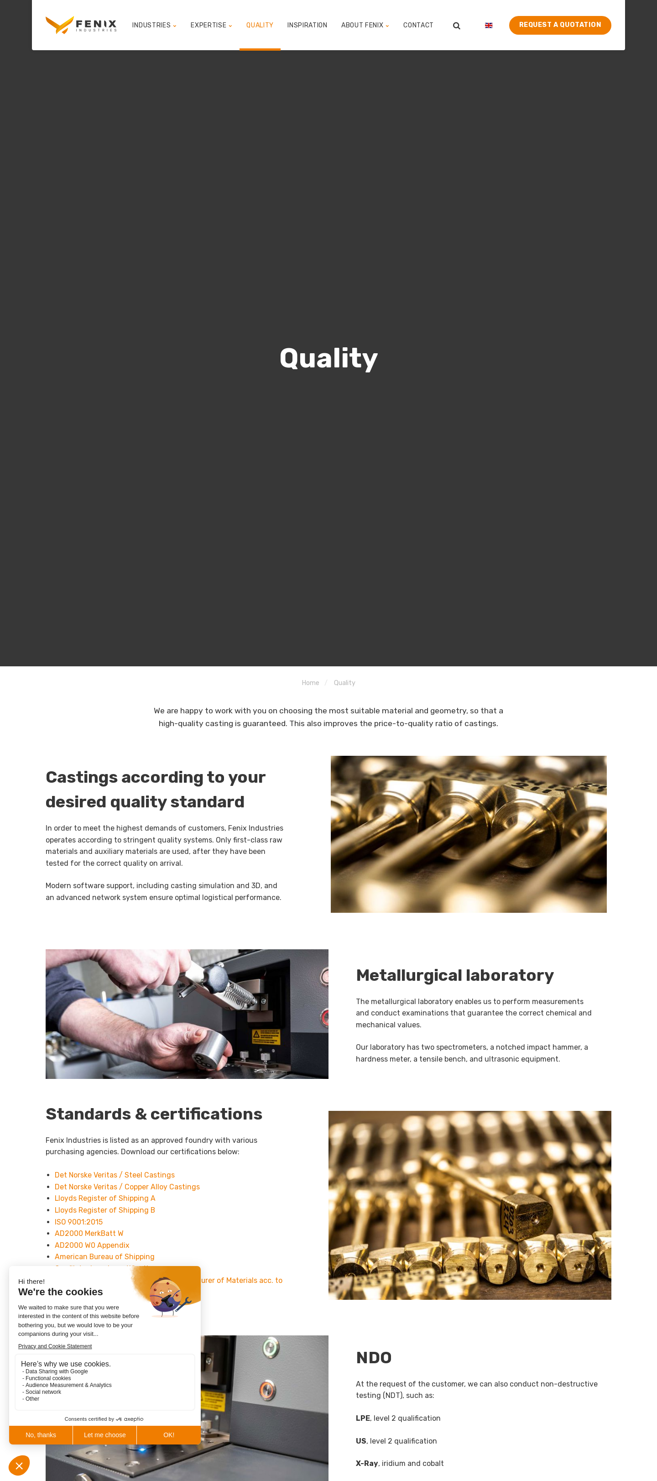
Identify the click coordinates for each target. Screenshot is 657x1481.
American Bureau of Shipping (105, 1256)
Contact (418, 25)
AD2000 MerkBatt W (89, 1233)
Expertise (212, 25)
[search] (457, 25)
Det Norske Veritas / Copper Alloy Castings (127, 1187)
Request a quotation (560, 25)
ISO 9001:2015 (79, 1222)
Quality (260, 25)
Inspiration (307, 25)
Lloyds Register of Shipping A (105, 1198)
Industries (155, 25)
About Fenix (365, 25)
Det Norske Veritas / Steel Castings (115, 1175)
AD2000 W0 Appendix (92, 1245)
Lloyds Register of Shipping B (105, 1210)
